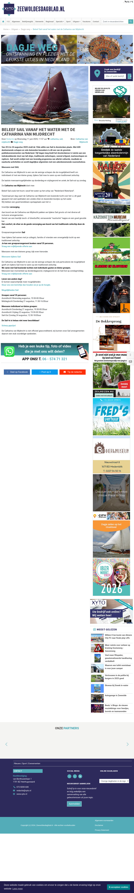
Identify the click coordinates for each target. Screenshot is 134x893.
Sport (68, 21)
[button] (3, 744)
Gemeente (39, 21)
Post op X (45, 372)
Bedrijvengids (27, 21)
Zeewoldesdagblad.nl (41, 8)
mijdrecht (6, 142)
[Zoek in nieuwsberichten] (115, 21)
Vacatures (87, 21)
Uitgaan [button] (76, 21)
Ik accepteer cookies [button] (118, 887)
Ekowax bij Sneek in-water (116, 685)
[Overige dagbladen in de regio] (114, 781)
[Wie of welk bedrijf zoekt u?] (115, 76)
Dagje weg (25, 29)
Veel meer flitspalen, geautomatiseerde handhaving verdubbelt (118, 658)
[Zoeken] (130, 21)
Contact (96, 21)
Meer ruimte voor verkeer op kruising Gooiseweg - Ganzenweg (117, 648)
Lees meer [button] (17, 889)
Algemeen (16, 21)
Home (6, 29)
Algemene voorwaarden (104, 820)
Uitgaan (14, 29)
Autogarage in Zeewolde (115, 695)
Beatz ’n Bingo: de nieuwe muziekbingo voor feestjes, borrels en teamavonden (117, 708)
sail (61, 139)
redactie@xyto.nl (24, 790)
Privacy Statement (102, 830)
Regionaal (50, 21)
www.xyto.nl (22, 794)
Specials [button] (59, 21)
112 (8, 21)
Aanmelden (74, 804)
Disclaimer (99, 825)
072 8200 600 (23, 787)
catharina (54, 139)
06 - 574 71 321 (54, 359)
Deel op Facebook (17, 372)
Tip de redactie (72, 372)
